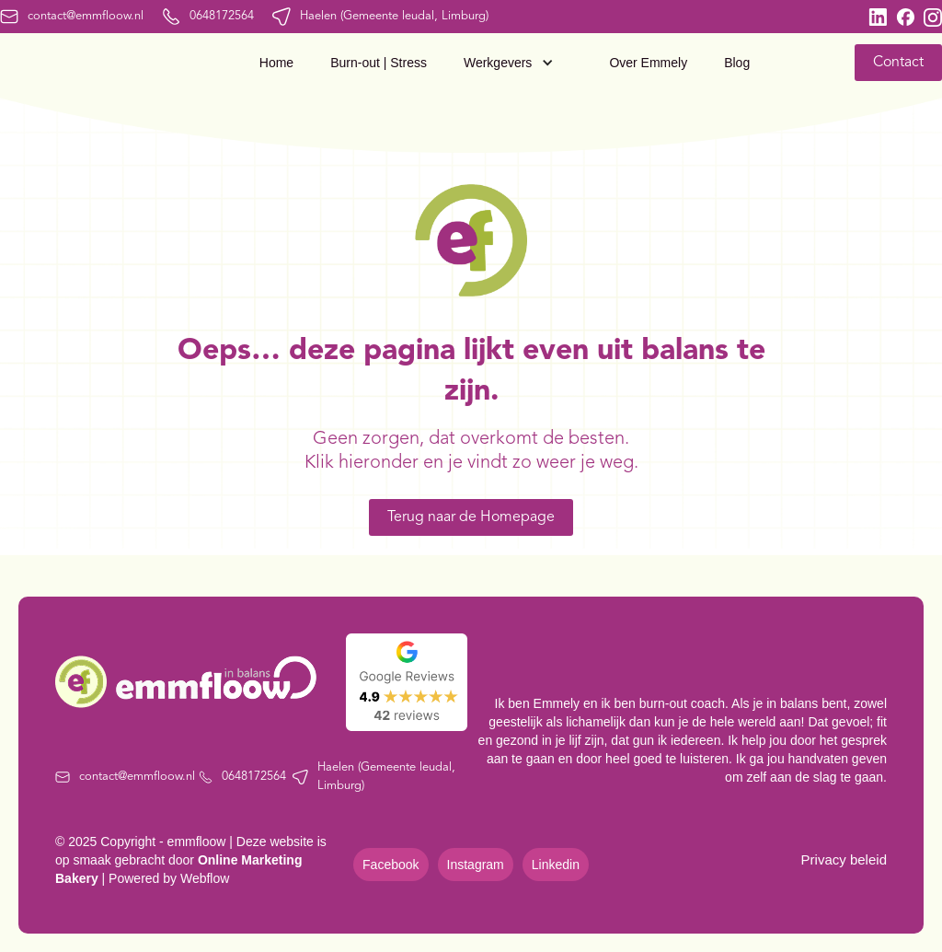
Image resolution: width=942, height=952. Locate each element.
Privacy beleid (844, 859)
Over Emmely (648, 62)
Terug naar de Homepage (471, 517)
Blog (737, 62)
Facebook (390, 864)
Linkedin (556, 864)
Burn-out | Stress (378, 62)
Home (276, 62)
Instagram (475, 864)
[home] (77, 62)
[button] (518, 62)
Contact (898, 62)
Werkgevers (498, 62)
